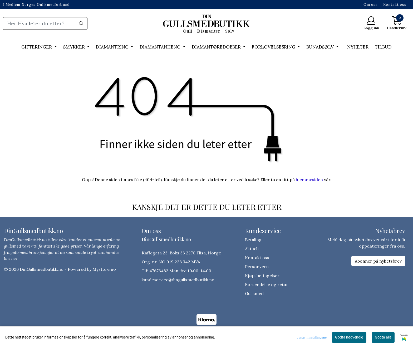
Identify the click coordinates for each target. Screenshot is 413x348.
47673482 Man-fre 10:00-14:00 (180, 270)
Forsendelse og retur (266, 284)
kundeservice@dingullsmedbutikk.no (178, 279)
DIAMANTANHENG (160, 47)
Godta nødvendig (349, 337)
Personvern (257, 266)
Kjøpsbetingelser (262, 275)
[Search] (45, 23)
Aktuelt (252, 248)
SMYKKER (74, 47)
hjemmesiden (309, 179)
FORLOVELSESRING (274, 47)
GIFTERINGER (37, 47)
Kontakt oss (394, 4)
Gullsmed (254, 293)
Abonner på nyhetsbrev (378, 261)
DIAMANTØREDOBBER (217, 47)
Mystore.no (104, 269)
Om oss (370, 4)
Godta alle (383, 337)
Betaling (253, 239)
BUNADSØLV (320, 47)
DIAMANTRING (113, 47)
